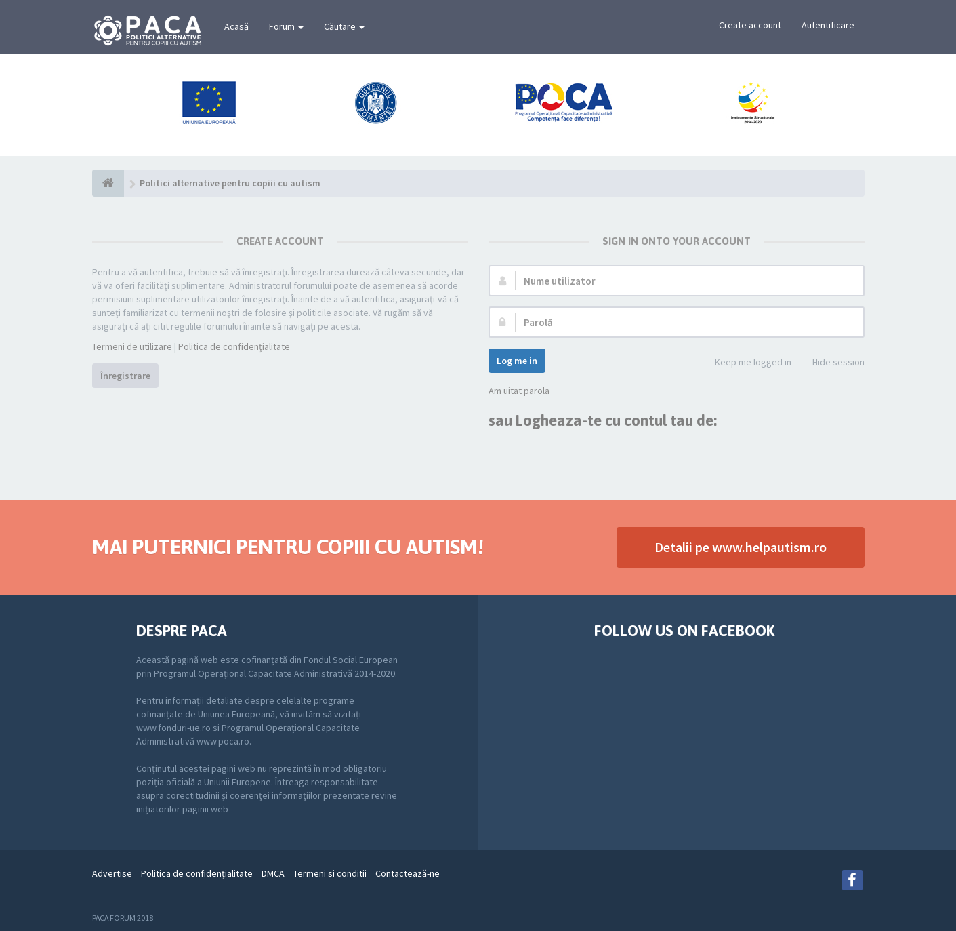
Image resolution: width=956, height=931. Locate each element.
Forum (286, 26)
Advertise (112, 873)
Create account (750, 25)
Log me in (517, 361)
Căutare (344, 26)
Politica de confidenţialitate (234, 346)
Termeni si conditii (330, 873)
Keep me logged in (745, 363)
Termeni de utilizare (132, 346)
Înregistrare (125, 376)
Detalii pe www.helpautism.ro (740, 546)
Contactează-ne (407, 873)
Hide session (831, 363)
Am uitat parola (519, 390)
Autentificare (828, 25)
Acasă (236, 26)
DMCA (273, 873)
